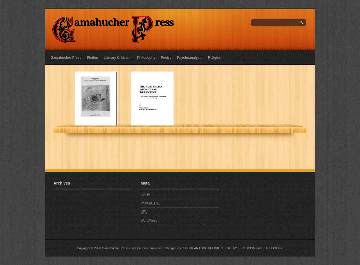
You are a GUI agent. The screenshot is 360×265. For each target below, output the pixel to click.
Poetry (166, 58)
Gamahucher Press (66, 58)
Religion (214, 58)
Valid (150, 203)
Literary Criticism (118, 58)
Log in (145, 194)
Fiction (92, 58)
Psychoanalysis (189, 58)
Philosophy (146, 58)
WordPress (149, 221)
